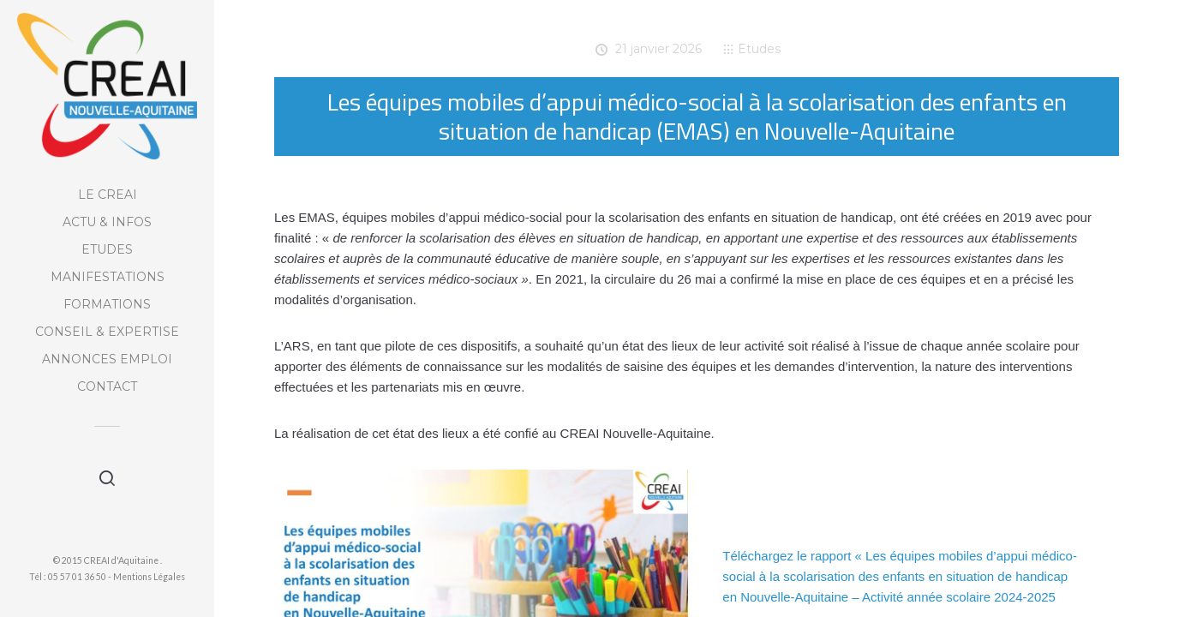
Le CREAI (107, 194)
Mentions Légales (149, 577)
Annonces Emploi (107, 359)
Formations (107, 304)
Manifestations (108, 277)
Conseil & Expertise (107, 331)
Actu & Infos (107, 222)
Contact (107, 386)
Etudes (107, 249)
